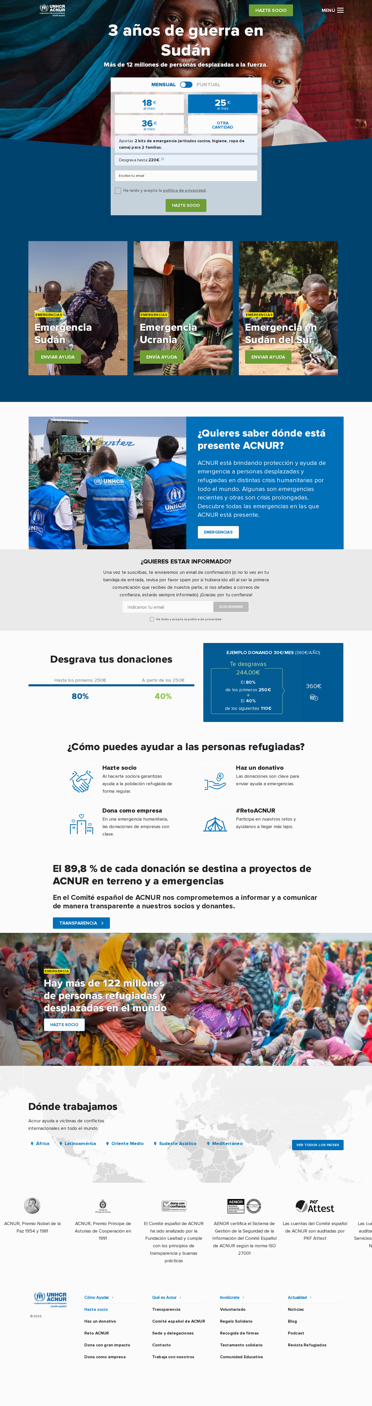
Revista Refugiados (307, 1345)
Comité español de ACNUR (178, 1321)
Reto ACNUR (96, 1333)
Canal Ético (253, 1397)
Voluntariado (233, 1309)
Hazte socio (186, 205)
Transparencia (166, 1309)
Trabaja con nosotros (173, 1357)
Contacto (161, 1345)
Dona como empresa (105, 1357)
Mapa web (282, 1397)
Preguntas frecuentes (322, 1397)
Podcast (296, 1333)
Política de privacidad (163, 1397)
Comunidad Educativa (241, 1357)
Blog (292, 1321)
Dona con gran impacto (107, 1345)
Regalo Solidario (236, 1321)
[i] (162, 159)
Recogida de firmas (239, 1333)
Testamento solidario (241, 1345)
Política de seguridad (213, 1397)
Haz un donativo (100, 1321)
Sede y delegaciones (173, 1333)
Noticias (296, 1309)
